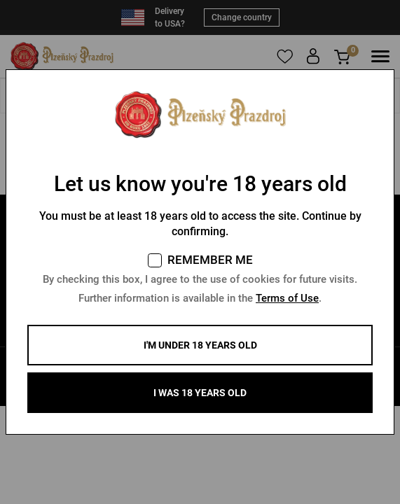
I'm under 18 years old (200, 345)
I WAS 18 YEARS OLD (200, 392)
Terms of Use (287, 298)
